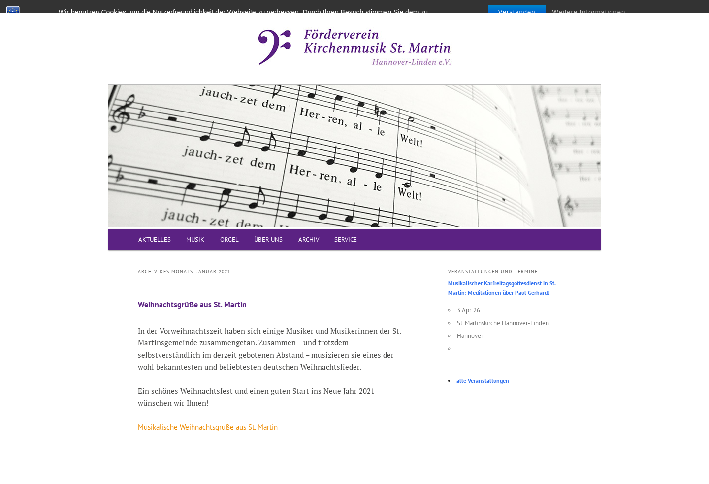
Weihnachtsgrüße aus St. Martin (192, 304)
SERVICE (345, 239)
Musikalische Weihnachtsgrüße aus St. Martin (208, 427)
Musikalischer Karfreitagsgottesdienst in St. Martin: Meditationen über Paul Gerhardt (501, 288)
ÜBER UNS (268, 239)
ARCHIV (308, 239)
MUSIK (195, 239)
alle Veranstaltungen (482, 380)
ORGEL (229, 239)
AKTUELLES (154, 239)
